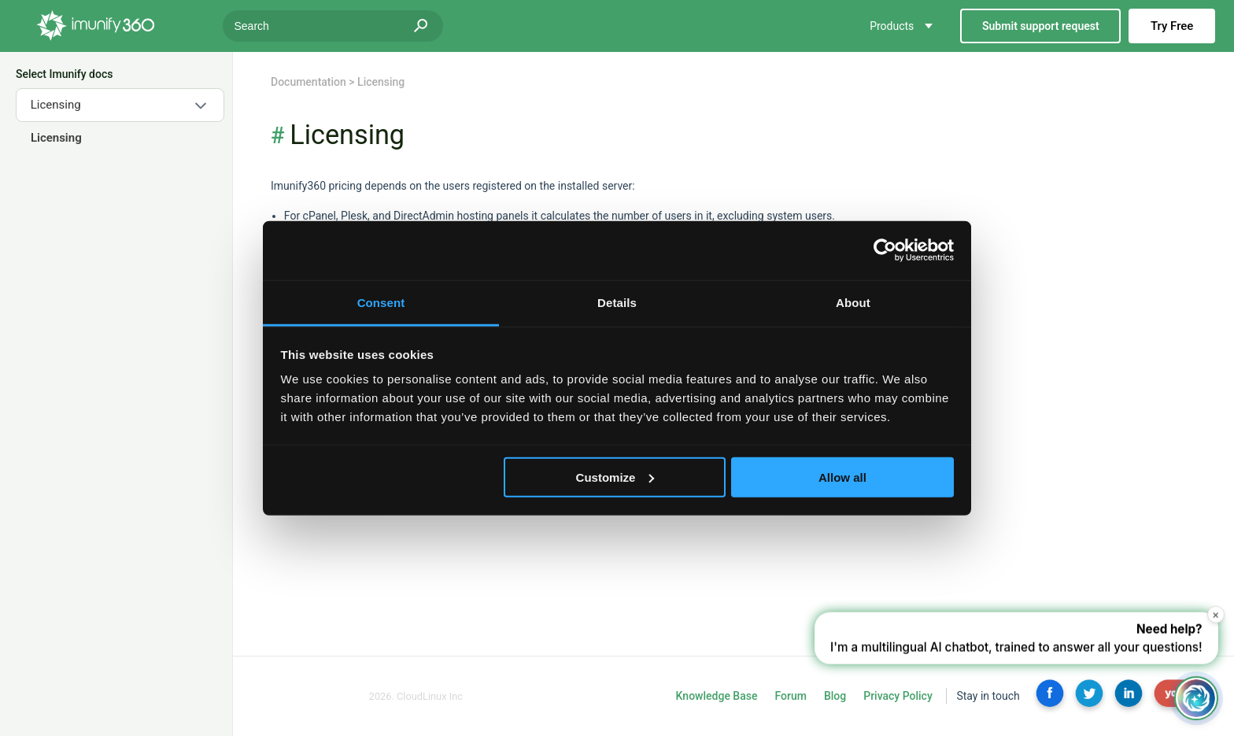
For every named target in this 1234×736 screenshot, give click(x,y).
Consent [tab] (381, 302)
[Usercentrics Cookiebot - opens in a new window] (885, 250)
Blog (835, 696)
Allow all (842, 476)
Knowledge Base (717, 696)
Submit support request (1040, 26)
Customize (615, 476)
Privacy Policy (898, 696)
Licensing (56, 138)
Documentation (308, 82)
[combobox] (120, 105)
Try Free (1172, 26)
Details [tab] (617, 302)
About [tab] (853, 302)
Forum (790, 696)
